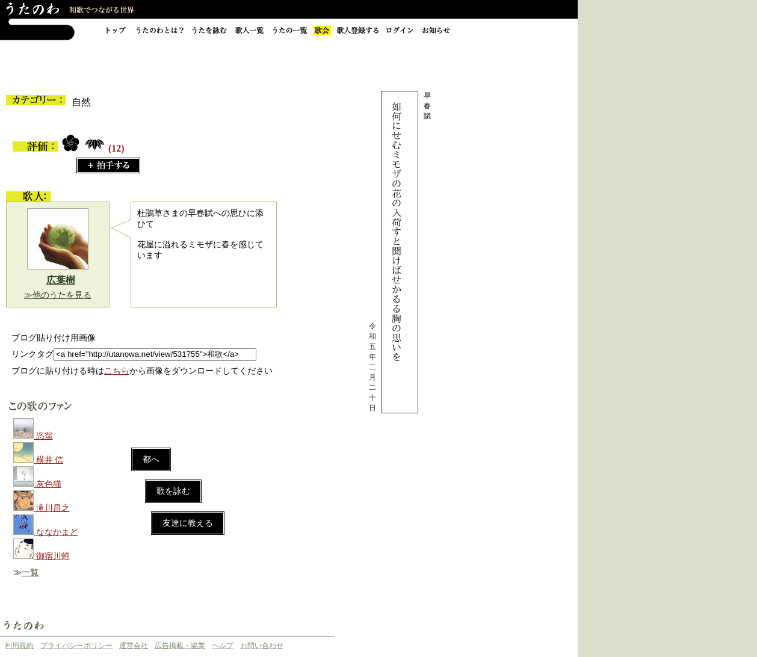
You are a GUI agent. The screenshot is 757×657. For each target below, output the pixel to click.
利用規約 (19, 645)
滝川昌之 (53, 508)
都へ (151, 459)
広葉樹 (60, 280)
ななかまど (57, 532)
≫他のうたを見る (57, 295)
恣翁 (44, 435)
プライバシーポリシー (76, 645)
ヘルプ (222, 645)
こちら (116, 370)
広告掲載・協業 (180, 645)
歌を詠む (173, 491)
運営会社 (133, 645)
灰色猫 (48, 484)
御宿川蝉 (53, 556)
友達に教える (187, 523)
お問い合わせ (261, 645)
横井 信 (50, 459)
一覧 (30, 572)
